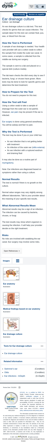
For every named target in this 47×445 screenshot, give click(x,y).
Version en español (36, 14)
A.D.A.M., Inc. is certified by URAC (30, 392)
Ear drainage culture (13, 353)
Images (6, 261)
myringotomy (7, 163)
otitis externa (38, 147)
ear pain (14, 112)
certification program (32, 396)
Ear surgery (7, 122)
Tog (18, 261)
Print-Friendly (19, 15)
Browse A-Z (31, 6)
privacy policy (39, 410)
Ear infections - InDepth (14, 376)
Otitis (6, 372)
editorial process (28, 410)
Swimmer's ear (10, 369)
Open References (12, 251)
